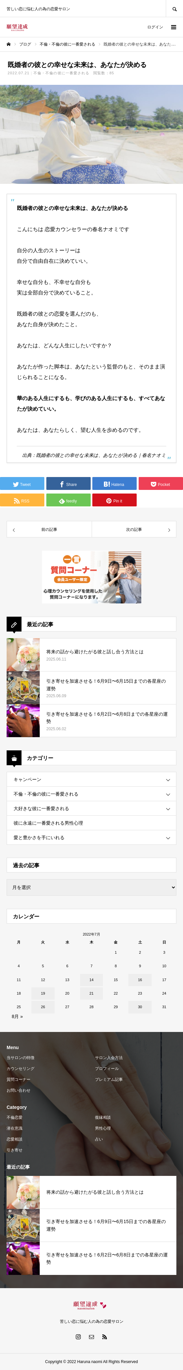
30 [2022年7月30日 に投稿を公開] (140, 1007)
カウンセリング (20, 1068)
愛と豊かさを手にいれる (39, 837)
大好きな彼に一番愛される (41, 808)
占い (99, 1139)
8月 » (17, 1016)
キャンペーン (27, 779)
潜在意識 (15, 1128)
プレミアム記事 (109, 1079)
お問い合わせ (18, 1090)
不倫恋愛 (15, 1117)
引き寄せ (15, 1150)
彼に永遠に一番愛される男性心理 (48, 823)
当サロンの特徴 (20, 1057)
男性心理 (103, 1128)
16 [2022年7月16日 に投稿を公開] (140, 980)
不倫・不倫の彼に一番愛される (61, 73)
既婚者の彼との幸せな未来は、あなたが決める (86, 455)
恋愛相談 (15, 1139)
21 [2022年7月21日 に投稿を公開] (91, 993)
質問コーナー (18, 1079)
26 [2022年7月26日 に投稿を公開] (43, 1007)
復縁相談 (103, 1117)
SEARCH (174, 8)
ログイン (155, 27)
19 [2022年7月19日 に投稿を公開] (43, 993)
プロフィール (107, 1068)
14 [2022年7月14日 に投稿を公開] (91, 980)
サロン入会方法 (109, 1057)
